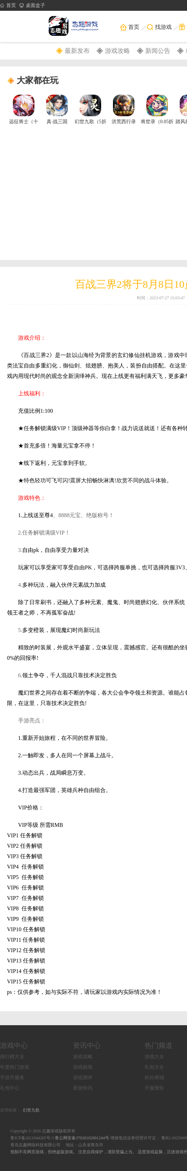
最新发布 (77, 50)
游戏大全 (154, 1056)
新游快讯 (82, 1088)
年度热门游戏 (14, 1067)
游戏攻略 (117, 50)
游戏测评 (82, 1077)
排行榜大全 (12, 1056)
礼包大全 (154, 1067)
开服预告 (154, 1088)
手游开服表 (12, 1077)
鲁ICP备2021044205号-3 (32, 1138)
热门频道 (158, 1045)
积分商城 (154, 1077)
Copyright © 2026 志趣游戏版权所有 (42, 1131)
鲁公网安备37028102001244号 (82, 1138)
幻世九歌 (31, 1110)
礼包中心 (9, 1088)
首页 (8, 5)
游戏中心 (14, 1045)
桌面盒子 (32, 5)
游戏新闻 (82, 1067)
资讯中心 (87, 1045)
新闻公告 (157, 50)
